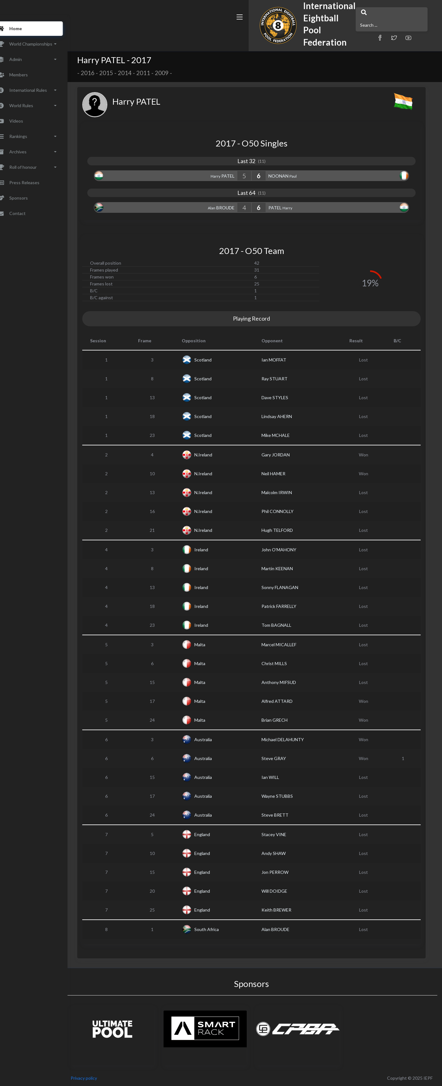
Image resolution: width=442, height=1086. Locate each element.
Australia (212, 739)
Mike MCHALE (284, 435)
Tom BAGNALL (285, 625)
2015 (115, 72)
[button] (295, 32)
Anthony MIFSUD (287, 682)
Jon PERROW (283, 872)
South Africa (215, 929)
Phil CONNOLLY (286, 511)
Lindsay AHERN (285, 416)
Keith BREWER (285, 909)
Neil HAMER (282, 473)
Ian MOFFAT (282, 359)
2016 (96, 72)
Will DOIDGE (283, 891)
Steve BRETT (283, 815)
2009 (170, 72)
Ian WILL (279, 777)
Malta (208, 644)
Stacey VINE (282, 834)
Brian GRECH (283, 720)
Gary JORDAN (284, 454)
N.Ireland (212, 454)
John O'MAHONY (287, 549)
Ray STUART (283, 378)
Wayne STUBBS (286, 796)
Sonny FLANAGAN (288, 587)
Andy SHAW (282, 853)
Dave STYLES (283, 397)
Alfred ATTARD (285, 701)
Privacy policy (101, 1078)
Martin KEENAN (286, 568)
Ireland (210, 549)
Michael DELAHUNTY (291, 739)
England (211, 834)
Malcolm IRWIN (285, 492)
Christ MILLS (283, 663)
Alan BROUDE (284, 929)
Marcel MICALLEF (287, 644)
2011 (152, 72)
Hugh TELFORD (286, 530)
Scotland (211, 359)
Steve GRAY (282, 758)
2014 (133, 72)
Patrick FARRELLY (287, 606)
